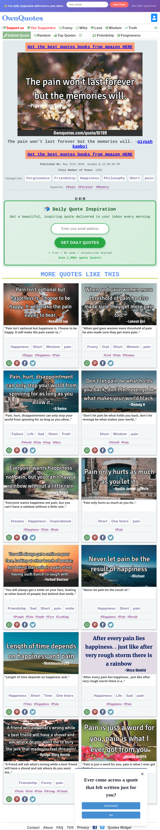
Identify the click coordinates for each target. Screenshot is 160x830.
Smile (40, 630)
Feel (30, 805)
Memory (103, 196)
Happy (28, 369)
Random (44, 35)
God (105, 361)
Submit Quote (18, 35)
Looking (63, 630)
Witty (83, 28)
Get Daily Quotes (80, 254)
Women (132, 361)
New (85, 35)
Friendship (105, 35)
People (19, 630)
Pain (71, 196)
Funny (67, 28)
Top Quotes (67, 35)
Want (20, 805)
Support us (15, 28)
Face (51, 630)
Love (98, 28)
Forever (86, 196)
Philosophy (114, 186)
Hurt (57, 456)
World (27, 456)
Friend (62, 805)
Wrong (50, 805)
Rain (55, 543)
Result (133, 630)
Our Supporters (43, 28)
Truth (133, 28)
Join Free (119, 4)
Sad (41, 448)
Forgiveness (130, 35)
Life (30, 448)
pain (149, 186)
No (111, 815)
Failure (17, 448)
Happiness (89, 186)
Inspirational (60, 535)
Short (135, 186)
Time (48, 709)
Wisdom (115, 28)
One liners (120, 535)
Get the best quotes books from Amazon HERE (80, 48)
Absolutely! (111, 805)
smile (69, 622)
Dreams (17, 535)
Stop (48, 456)
